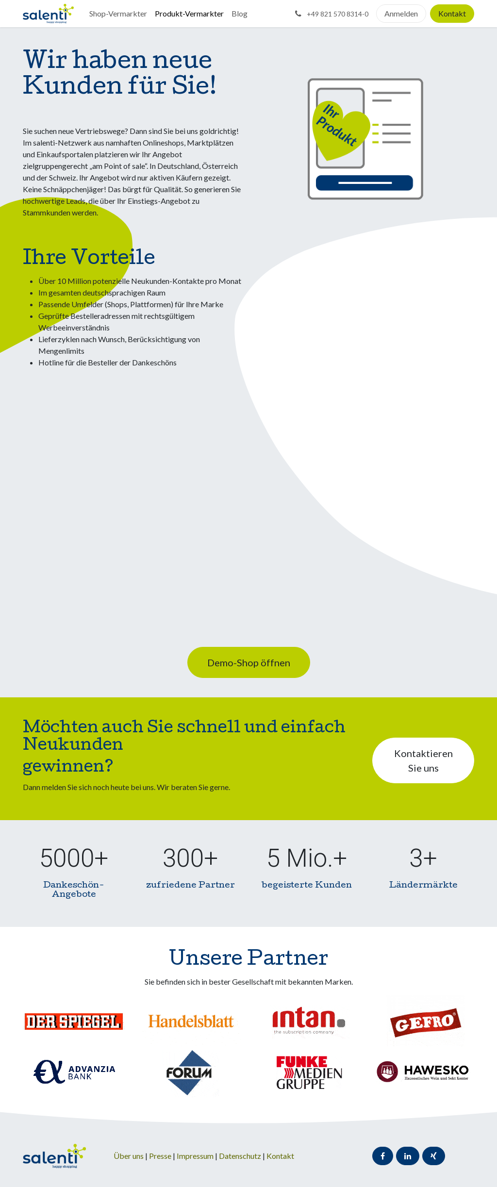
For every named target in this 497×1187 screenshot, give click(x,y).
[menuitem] (118, 13)
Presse (160, 1155)
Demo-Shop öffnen (248, 662)
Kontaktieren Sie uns (423, 760)
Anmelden (401, 13)
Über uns (129, 1155)
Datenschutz (241, 1155)
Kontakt (452, 13)
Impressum (196, 1155)
